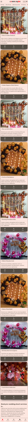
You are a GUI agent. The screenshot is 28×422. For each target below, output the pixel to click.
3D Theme (23, 4)
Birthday (2, 4)
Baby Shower (8, 4)
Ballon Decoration (16, 4)
